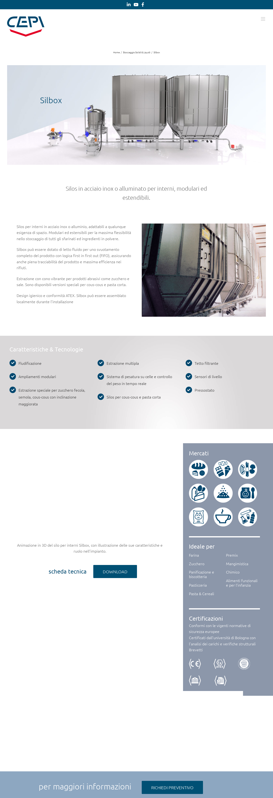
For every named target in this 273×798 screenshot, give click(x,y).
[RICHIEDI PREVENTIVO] (172, 787)
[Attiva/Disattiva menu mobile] (263, 18)
